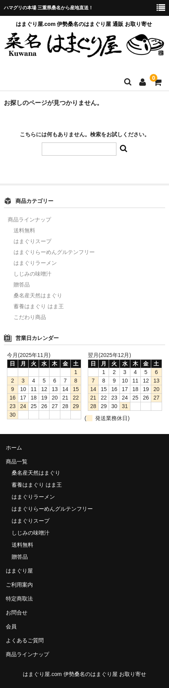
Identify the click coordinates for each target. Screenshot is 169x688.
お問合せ (16, 612)
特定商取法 (19, 598)
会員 (11, 626)
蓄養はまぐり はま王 (39, 306)
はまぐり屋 (19, 571)
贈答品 (22, 284)
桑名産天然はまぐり (38, 295)
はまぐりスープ (32, 241)
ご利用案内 (19, 585)
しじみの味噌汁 (32, 274)
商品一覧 (16, 461)
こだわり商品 (30, 317)
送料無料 (24, 230)
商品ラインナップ (29, 219)
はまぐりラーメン (35, 263)
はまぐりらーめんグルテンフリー (54, 252)
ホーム (14, 447)
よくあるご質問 (25, 640)
